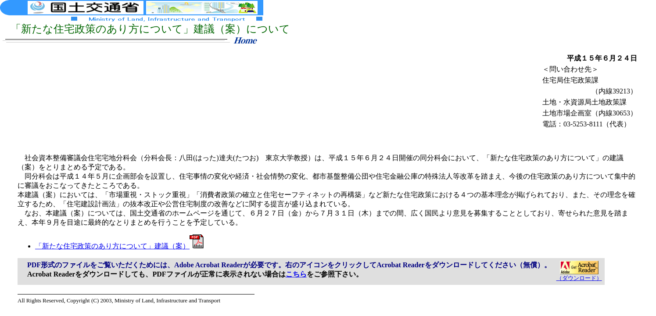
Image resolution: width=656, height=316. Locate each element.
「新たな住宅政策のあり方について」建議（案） (119, 246)
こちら (296, 274)
